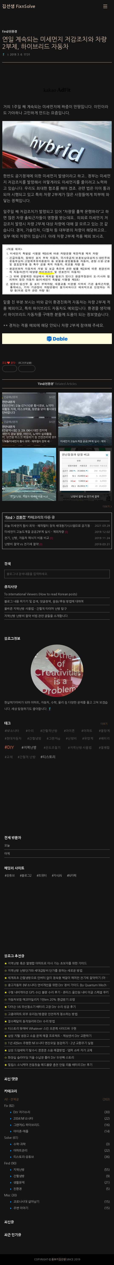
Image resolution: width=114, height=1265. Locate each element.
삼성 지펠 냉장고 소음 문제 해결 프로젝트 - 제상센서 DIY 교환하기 (47, 1035)
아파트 (87, 730)
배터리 (105, 738)
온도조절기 (53, 747)
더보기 (104, 724)
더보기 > (107, 506)
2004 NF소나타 (26, 1118)
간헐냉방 (35, 738)
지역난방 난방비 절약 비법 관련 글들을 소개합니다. (36, 615)
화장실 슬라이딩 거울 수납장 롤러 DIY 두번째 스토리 (39, 1057)
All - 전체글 (11, 1099)
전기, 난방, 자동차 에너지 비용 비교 (26, 537)
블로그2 (27, 875)
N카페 (72, 875)
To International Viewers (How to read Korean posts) (40, 594)
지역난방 (30, 747)
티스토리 (49, 757)
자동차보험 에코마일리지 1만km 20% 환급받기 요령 (39, 999)
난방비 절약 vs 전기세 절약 (21, 544)
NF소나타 (13, 730)
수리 (31, 730)
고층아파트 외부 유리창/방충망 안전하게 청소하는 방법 (40, 1014)
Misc (10, 1195)
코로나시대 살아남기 (29, 1201)
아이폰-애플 (24, 1131)
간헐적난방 (49, 730)
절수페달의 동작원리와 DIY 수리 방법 (29, 1021)
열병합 (105, 747)
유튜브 (10, 875)
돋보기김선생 (59, 1259)
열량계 (105, 730)
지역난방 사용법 (81, 747)
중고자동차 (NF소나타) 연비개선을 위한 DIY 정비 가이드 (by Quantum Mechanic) (57, 985)
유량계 (88, 738)
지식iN (57, 875)
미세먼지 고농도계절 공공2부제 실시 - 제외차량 (34, 531)
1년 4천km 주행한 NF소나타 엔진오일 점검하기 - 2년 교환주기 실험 (48, 1043)
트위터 (42, 875)
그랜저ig (54, 738)
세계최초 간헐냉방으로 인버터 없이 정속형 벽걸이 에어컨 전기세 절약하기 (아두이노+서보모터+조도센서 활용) (57, 977)
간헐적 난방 (27, 757)
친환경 (21, 517)
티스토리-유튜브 (27, 1157)
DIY (10, 747)
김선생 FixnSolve (18, 6)
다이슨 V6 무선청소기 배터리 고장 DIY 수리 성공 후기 (40, 1006)
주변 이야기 (24, 1208)
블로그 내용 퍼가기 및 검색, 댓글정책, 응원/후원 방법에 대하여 (44, 601)
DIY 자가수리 (25, 1112)
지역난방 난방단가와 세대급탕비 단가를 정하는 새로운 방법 (43, 970)
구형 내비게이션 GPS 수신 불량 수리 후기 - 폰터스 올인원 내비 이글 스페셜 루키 (56, 992)
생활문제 (22, 1182)
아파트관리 (23, 1150)
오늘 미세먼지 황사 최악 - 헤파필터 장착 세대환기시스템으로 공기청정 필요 (51, 525)
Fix (9, 1105)
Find (9, 517)
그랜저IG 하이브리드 (29, 1125)
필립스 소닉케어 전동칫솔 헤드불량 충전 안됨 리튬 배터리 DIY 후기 (48, 1064)
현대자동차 (14, 738)
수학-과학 (23, 1144)
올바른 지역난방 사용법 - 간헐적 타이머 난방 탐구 (35, 608)
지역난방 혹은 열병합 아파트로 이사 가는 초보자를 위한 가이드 (45, 963)
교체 (10, 757)
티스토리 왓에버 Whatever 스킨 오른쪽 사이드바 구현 (40, 1028)
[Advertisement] (57, 799)
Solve (11, 1137)
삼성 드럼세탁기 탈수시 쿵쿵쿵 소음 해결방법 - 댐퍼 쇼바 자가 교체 (48, 1050)
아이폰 (70, 730)
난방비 (72, 738)
